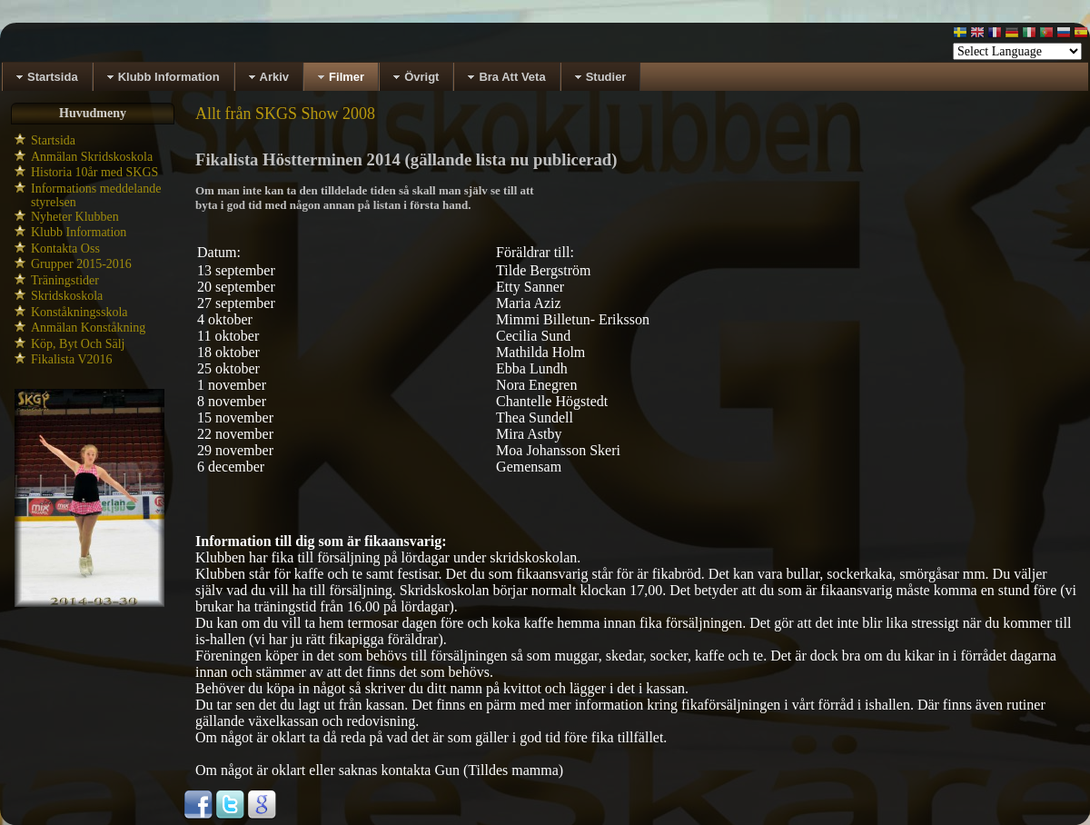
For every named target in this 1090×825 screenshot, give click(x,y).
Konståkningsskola (79, 312)
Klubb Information (78, 232)
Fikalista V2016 (72, 359)
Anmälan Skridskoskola (92, 157)
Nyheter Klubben (75, 217)
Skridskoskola (67, 296)
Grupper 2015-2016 (81, 264)
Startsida (53, 140)
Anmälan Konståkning (88, 327)
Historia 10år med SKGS (94, 172)
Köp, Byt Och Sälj (77, 344)
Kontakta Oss (65, 248)
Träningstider (65, 280)
